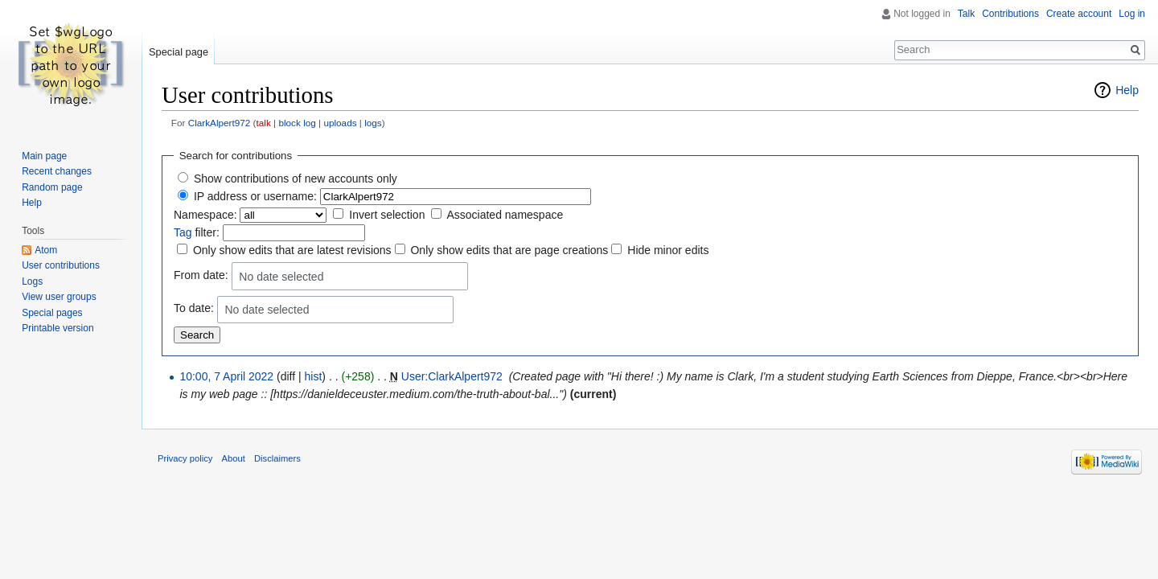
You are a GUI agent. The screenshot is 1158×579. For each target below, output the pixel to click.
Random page (52, 187)
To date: (194, 308)
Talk (966, 13)
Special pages (52, 312)
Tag (183, 232)
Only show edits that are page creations (509, 250)
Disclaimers (277, 458)
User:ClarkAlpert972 (452, 376)
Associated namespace (504, 214)
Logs (32, 281)
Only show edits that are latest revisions (292, 250)
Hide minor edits (667, 250)
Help (1127, 90)
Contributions (1010, 13)
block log (296, 122)
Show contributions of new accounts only (295, 178)
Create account (1078, 13)
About (233, 458)
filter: (197, 232)
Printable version (57, 328)
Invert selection (387, 214)
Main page (44, 156)
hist (313, 376)
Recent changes (57, 171)
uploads (339, 122)
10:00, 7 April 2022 (226, 376)
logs (373, 122)
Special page (178, 52)
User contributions (61, 265)
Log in (1132, 13)
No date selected (281, 276)
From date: (201, 275)
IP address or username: (255, 196)
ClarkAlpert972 (219, 122)
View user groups (59, 296)
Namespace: (205, 214)
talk (264, 122)
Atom (46, 250)
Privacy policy (185, 458)
